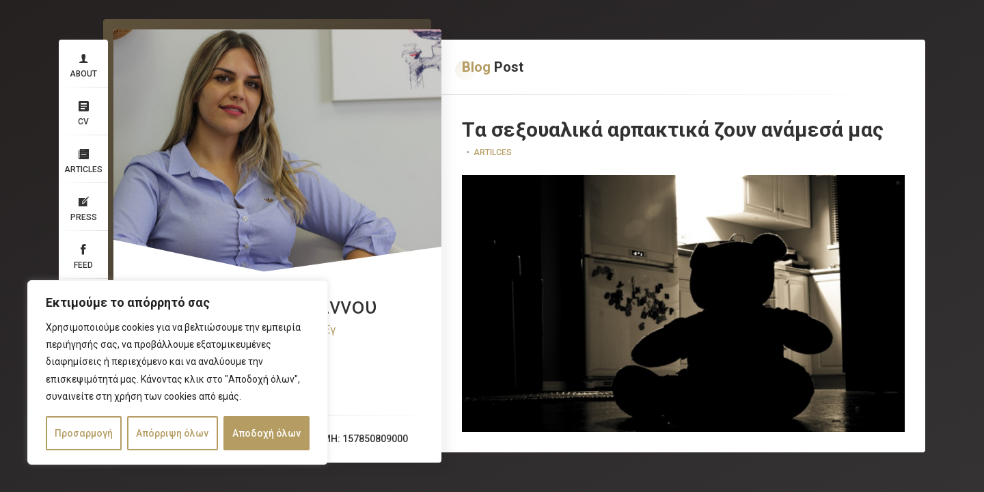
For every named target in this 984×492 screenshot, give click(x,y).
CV (83, 111)
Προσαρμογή (84, 433)
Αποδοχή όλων (266, 433)
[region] (177, 372)
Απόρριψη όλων (172, 433)
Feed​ (83, 255)
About (83, 64)
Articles (83, 159)
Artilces (493, 152)
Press (83, 207)
